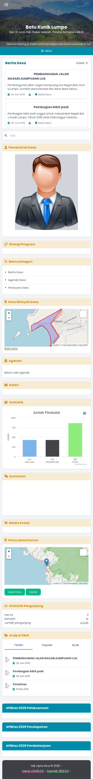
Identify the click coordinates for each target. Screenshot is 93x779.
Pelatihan (20, 684)
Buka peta (11, 348)
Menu (46, 51)
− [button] (9, 318)
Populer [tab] (47, 645)
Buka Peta (14, 592)
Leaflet (56, 345)
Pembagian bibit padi (51, 107)
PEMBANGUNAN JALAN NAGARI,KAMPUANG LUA (38, 76)
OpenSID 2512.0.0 (58, 771)
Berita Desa (15, 272)
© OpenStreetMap (69, 345)
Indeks (82, 63)
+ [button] (9, 313)
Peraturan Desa (18, 288)
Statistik (14, 402)
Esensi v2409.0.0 (33, 771)
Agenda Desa (17, 280)
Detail (33, 592)
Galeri (12, 385)
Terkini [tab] (18, 645)
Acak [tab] (75, 645)
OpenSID (83, 345)
